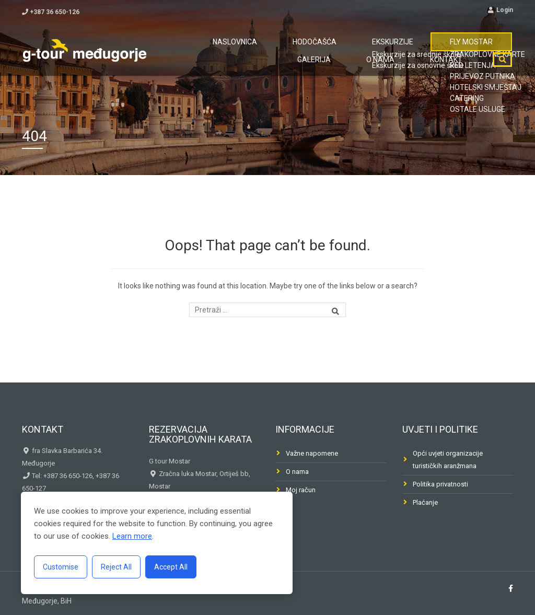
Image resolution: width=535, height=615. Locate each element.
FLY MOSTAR (377, 48)
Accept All (171, 567)
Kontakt (453, 80)
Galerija (437, 48)
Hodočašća (249, 48)
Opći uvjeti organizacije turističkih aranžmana (448, 459)
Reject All (116, 567)
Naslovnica (184, 48)
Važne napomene (312, 453)
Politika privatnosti (440, 484)
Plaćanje (425, 502)
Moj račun (301, 490)
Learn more (132, 536)
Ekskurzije (313, 48)
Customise (60, 567)
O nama (488, 48)
